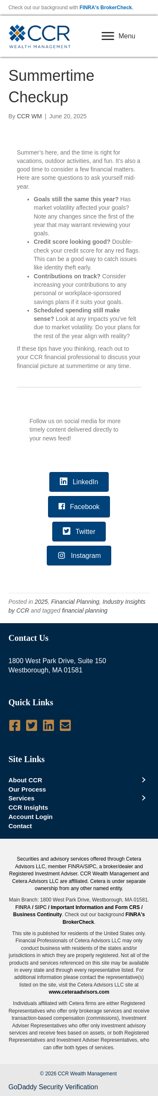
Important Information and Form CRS (95, 907)
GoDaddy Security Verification (53, 1087)
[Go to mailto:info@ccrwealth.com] (65, 725)
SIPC (41, 907)
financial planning (84, 610)
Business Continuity (37, 914)
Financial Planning (75, 601)
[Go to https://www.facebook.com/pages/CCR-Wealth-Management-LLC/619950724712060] (14, 725)
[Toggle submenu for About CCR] (143, 780)
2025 (41, 601)
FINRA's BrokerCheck (106, 8)
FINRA (22, 907)
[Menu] (118, 36)
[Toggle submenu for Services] (143, 798)
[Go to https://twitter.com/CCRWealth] (31, 725)
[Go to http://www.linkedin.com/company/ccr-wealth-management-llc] (48, 725)
